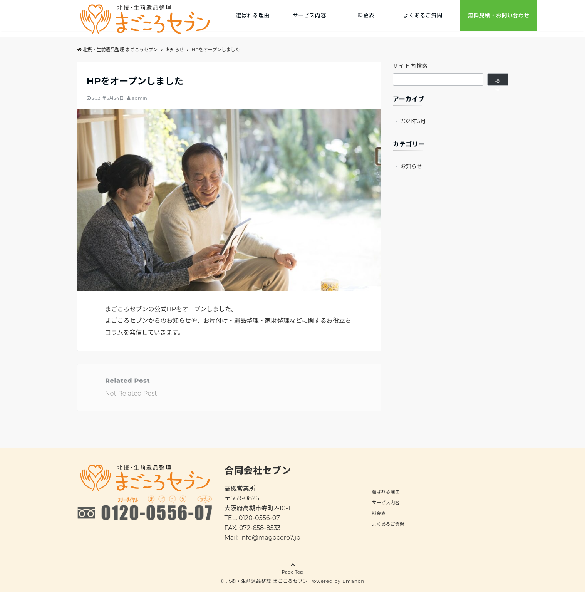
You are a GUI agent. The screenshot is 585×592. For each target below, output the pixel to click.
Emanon (353, 581)
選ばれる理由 (252, 15)
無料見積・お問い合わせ (499, 15)
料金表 (366, 15)
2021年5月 (413, 121)
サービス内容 (309, 15)
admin (139, 98)
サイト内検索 (410, 65)
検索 (497, 82)
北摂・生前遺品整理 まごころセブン (117, 49)
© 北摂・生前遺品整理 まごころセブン (264, 581)
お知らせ (411, 166)
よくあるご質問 (423, 15)
